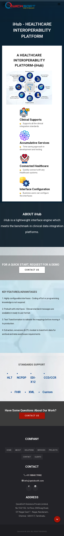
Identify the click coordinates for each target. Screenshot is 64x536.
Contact (27, 457)
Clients (38, 457)
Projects (53, 450)
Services (41, 450)
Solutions (29, 450)
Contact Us (32, 270)
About (18, 450)
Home (9, 450)
